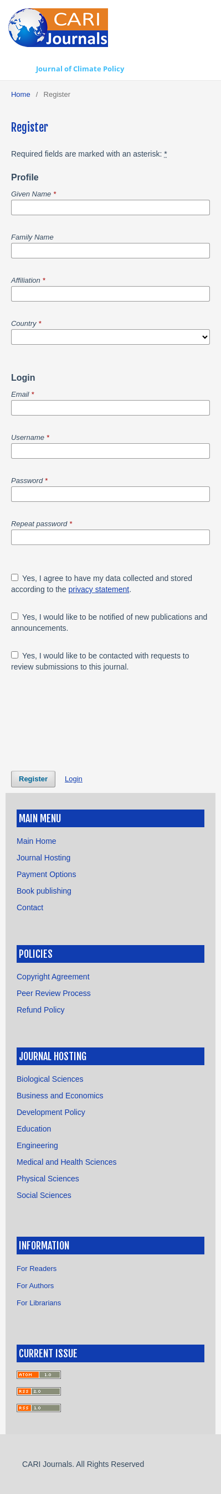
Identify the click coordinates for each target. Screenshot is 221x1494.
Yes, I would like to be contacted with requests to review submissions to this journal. (100, 661)
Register (33, 779)
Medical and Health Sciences (67, 1162)
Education (34, 1128)
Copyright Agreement (53, 976)
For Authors (35, 1286)
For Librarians (39, 1303)
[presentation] (95, 721)
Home (20, 94)
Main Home (36, 841)
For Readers (36, 1268)
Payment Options (46, 874)
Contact (30, 907)
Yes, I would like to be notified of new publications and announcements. (109, 622)
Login (74, 779)
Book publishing (44, 890)
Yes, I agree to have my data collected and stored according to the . (101, 584)
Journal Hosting (43, 857)
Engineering (37, 1145)
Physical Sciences (48, 1178)
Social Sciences (44, 1195)
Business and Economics (60, 1095)
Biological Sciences (50, 1079)
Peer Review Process (54, 993)
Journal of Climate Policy (80, 69)
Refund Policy (40, 1009)
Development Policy (51, 1112)
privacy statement (98, 589)
